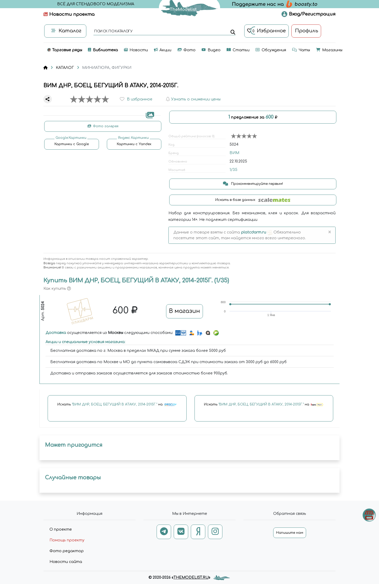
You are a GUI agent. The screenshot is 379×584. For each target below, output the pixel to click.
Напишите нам (289, 533)
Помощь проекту (66, 540)
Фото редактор (66, 551)
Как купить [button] (57, 289)
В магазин (184, 311)
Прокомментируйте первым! (253, 184)
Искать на (117, 404)
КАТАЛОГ (65, 68)
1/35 (233, 170)
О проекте (60, 529)
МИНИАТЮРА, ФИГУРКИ (106, 68)
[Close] (329, 232)
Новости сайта (65, 562)
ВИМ (234, 153)
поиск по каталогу (113, 31)
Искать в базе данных (252, 200)
